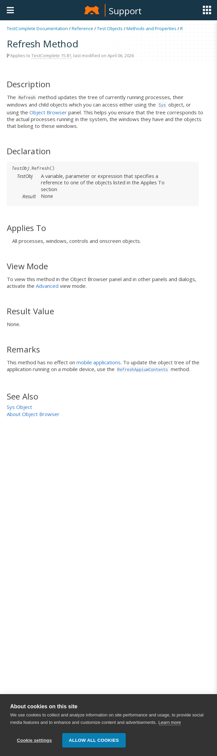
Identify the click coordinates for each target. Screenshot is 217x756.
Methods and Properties (151, 28)
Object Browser (48, 112)
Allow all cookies (94, 740)
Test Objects (110, 28)
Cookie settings (34, 740)
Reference (82, 28)
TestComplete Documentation (37, 28)
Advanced (47, 285)
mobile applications (98, 362)
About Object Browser (33, 414)
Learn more (170, 722)
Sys (162, 105)
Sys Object (19, 407)
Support (125, 11)
